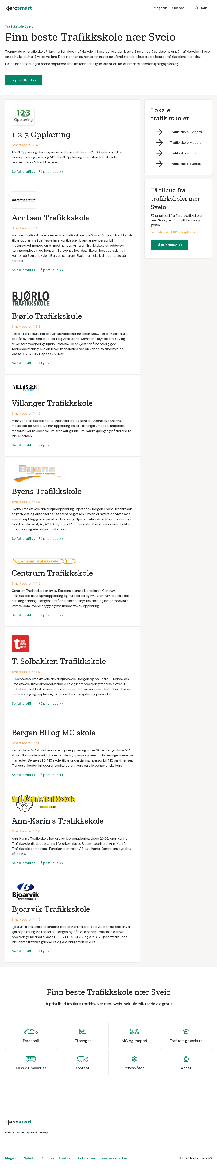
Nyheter (30, 1158)
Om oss (178, 8)
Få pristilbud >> (23, 80)
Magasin (160, 8)
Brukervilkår (86, 1158)
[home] (18, 8)
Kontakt (65, 1158)
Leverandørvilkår (113, 1158)
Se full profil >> (24, 171)
